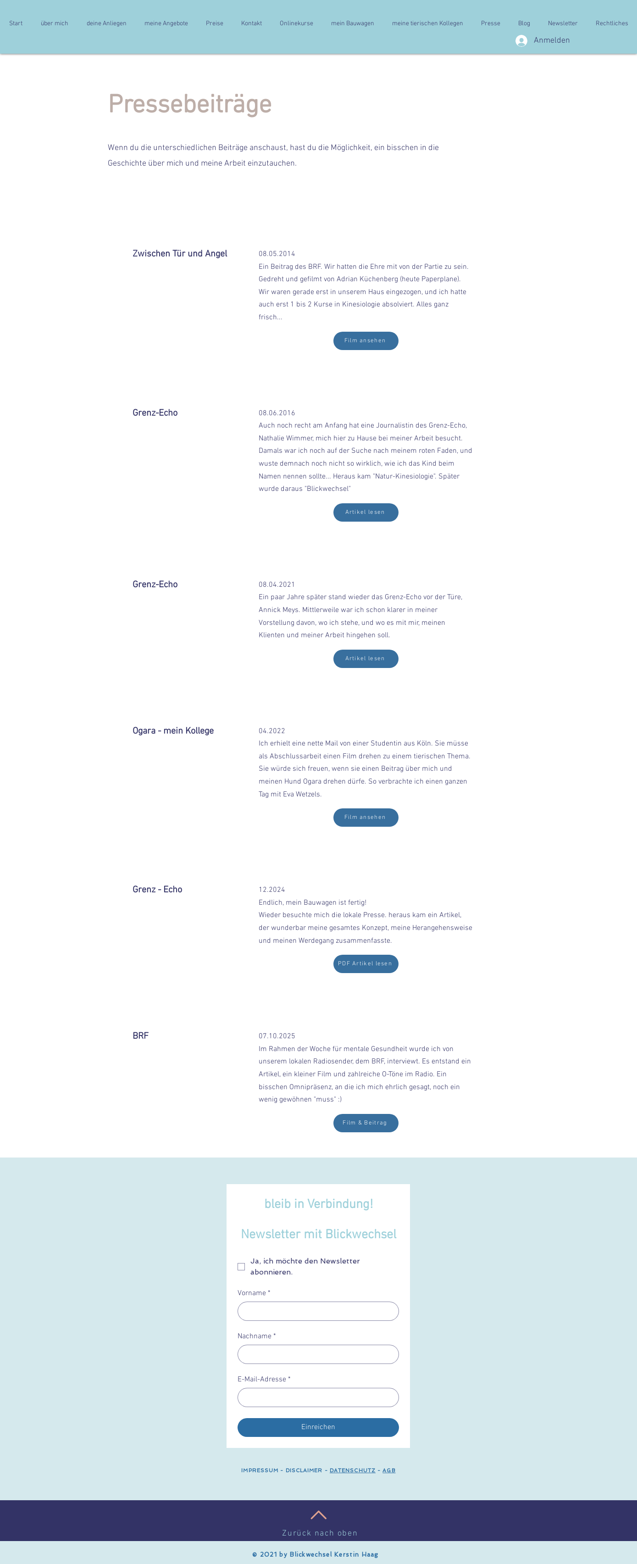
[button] (55, 24)
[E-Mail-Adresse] (315, 1397)
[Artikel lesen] (366, 512)
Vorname (254, 1293)
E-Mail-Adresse (264, 1379)
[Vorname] (315, 1311)
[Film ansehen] (366, 341)
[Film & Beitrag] (366, 1123)
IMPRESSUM (259, 1471)
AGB (388, 1471)
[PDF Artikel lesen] (366, 964)
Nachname (257, 1336)
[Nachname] (315, 1354)
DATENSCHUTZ (353, 1471)
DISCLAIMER (302, 1471)
